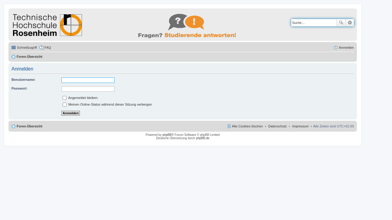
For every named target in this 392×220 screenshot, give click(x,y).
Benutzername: (23, 79)
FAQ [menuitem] (47, 47)
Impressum (300, 126)
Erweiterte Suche (350, 22)
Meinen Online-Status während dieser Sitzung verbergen (107, 104)
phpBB (167, 134)
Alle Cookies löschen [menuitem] (247, 126)
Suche (341, 22)
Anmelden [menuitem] (346, 47)
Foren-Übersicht (29, 56)
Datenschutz (277, 126)
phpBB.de (202, 138)
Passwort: (19, 88)
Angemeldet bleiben (80, 98)
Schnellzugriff (27, 47)
